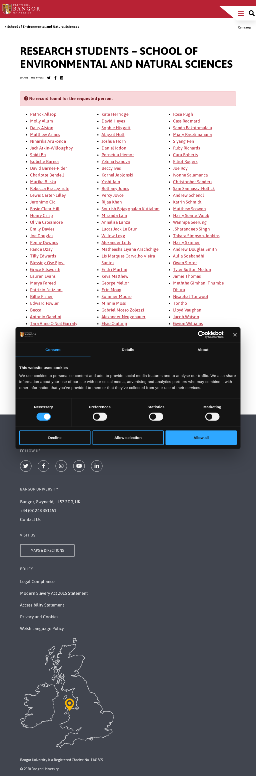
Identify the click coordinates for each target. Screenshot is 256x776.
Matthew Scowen (189, 208)
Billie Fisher (41, 296)
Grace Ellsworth (45, 269)
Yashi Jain (111, 181)
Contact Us (30, 519)
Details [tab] (128, 350)
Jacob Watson (186, 316)
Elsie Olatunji (114, 323)
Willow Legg (113, 235)
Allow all (201, 437)
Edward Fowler (44, 303)
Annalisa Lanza (116, 222)
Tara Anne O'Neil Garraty (53, 323)
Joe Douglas (41, 235)
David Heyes (113, 121)
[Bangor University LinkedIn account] (62, 78)
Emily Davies (42, 229)
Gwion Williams (188, 323)
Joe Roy (180, 168)
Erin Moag (112, 289)
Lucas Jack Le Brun (120, 229)
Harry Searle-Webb (191, 215)
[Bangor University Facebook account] (55, 78)
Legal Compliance (37, 581)
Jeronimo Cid (43, 202)
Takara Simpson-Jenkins (196, 235)
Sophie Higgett (116, 127)
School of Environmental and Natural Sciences (43, 26)
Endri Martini (114, 269)
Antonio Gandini (45, 316)
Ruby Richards (186, 148)
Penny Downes (44, 242)
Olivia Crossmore (46, 222)
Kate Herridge (115, 114)
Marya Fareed (43, 283)
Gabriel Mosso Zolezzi (123, 310)
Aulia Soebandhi (188, 256)
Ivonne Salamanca (190, 175)
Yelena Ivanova (116, 161)
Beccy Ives (111, 168)
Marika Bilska (43, 181)
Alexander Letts (116, 242)
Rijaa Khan (112, 202)
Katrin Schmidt (187, 202)
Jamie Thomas (187, 276)
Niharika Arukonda (48, 141)
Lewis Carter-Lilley (48, 195)
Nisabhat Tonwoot (190, 296)
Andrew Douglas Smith (195, 249)
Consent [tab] (53, 350)
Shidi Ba (38, 154)
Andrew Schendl (188, 195)
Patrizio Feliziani (46, 289)
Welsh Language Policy (42, 628)
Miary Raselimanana (192, 134)
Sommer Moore (117, 296)
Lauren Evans (43, 276)
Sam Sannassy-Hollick (194, 188)
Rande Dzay (41, 249)
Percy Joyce (113, 195)
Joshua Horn (114, 141)
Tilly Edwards (43, 256)
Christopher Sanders (192, 181)
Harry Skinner (186, 242)
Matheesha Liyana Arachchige (130, 249)
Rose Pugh (183, 114)
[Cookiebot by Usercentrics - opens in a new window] (202, 334)
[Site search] (252, 13)
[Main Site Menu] (241, 13)
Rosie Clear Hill (45, 208)
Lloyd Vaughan (187, 310)
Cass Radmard (186, 121)
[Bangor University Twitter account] (49, 78)
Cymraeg (244, 27)
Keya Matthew (115, 276)
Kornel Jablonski (117, 175)
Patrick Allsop (43, 114)
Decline (55, 437)
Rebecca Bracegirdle (49, 188)
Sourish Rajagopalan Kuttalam (131, 208)
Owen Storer (185, 262)
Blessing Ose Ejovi (47, 262)
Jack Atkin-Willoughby (51, 148)
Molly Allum (41, 121)
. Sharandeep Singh (191, 229)
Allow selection (128, 437)
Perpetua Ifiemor (118, 154)
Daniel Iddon (114, 148)
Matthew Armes (45, 134)
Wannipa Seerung (190, 222)
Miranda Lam (114, 215)
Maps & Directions (47, 550)
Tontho (180, 303)
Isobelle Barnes (44, 161)
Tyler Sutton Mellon (192, 269)
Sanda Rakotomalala (192, 127)
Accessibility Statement (42, 605)
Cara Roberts (185, 154)
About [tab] (203, 350)
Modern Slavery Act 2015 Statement (54, 593)
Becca (35, 310)
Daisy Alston (41, 127)
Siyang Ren (183, 141)
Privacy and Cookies (39, 616)
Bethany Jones (115, 188)
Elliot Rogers (185, 161)
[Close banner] (235, 334)
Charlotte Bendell (47, 175)
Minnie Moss (114, 303)
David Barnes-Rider (48, 168)
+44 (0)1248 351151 (38, 510)
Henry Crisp (41, 215)
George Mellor (115, 283)
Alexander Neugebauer (124, 316)
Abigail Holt (113, 134)
